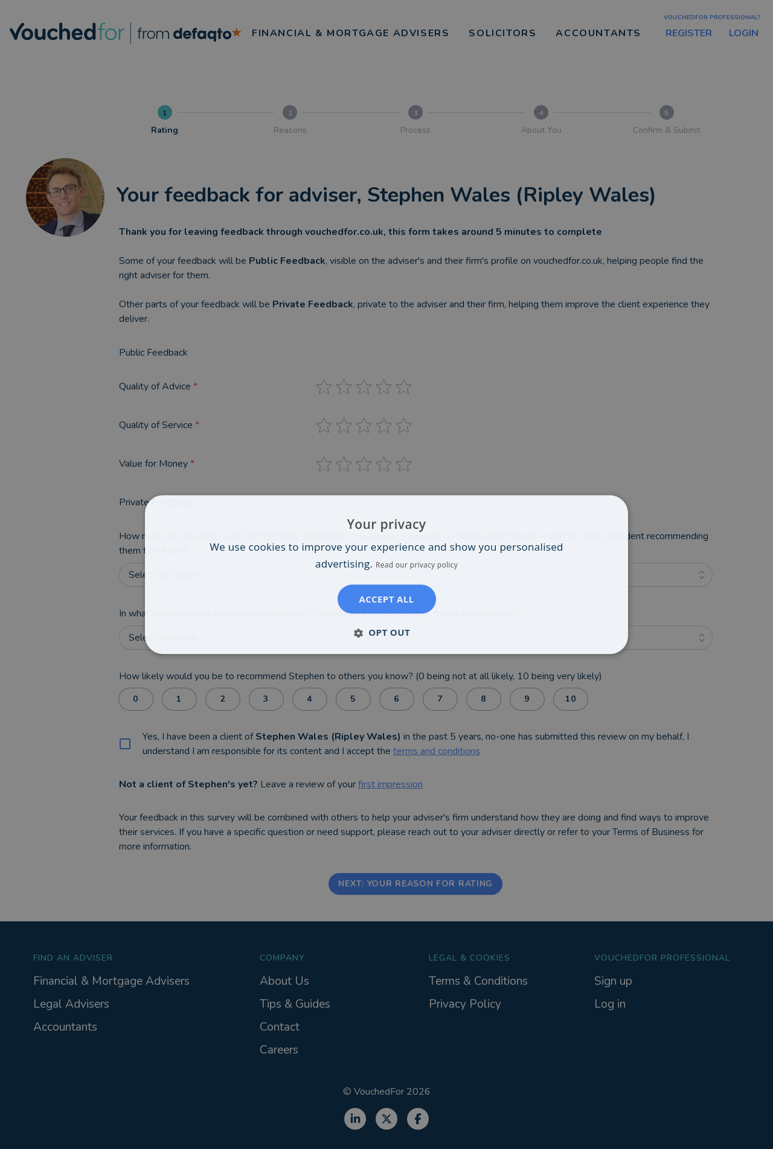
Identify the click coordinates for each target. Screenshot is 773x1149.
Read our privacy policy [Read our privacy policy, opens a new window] (417, 565)
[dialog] (386, 574)
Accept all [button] (386, 599)
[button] (386, 632)
